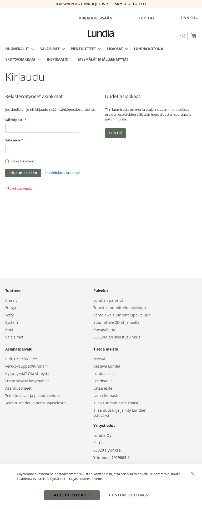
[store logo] (101, 33)
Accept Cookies (72, 494)
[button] (189, 18)
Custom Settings (128, 494)
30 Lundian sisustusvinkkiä (117, 337)
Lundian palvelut (108, 300)
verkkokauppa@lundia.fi (26, 366)
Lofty (9, 314)
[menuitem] (18, 49)
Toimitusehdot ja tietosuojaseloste (35, 402)
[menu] (101, 54)
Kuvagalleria (104, 329)
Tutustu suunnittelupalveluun (119, 307)
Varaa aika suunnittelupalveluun (122, 314)
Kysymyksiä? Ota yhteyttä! (27, 373)
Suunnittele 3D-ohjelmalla (116, 322)
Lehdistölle (103, 380)
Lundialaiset (104, 373)
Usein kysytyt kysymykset (27, 380)
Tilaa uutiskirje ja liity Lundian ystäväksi (120, 413)
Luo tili (146, 17)
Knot (9, 329)
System (11, 322)
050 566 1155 (25, 358)
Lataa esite (102, 388)
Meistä (99, 358)
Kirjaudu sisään (95, 17)
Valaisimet (14, 337)
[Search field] (161, 36)
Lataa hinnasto (106, 395)
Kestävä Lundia (106, 366)
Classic (11, 300)
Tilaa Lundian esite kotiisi (115, 402)
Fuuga (10, 307)
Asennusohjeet (18, 388)
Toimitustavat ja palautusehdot (32, 395)
